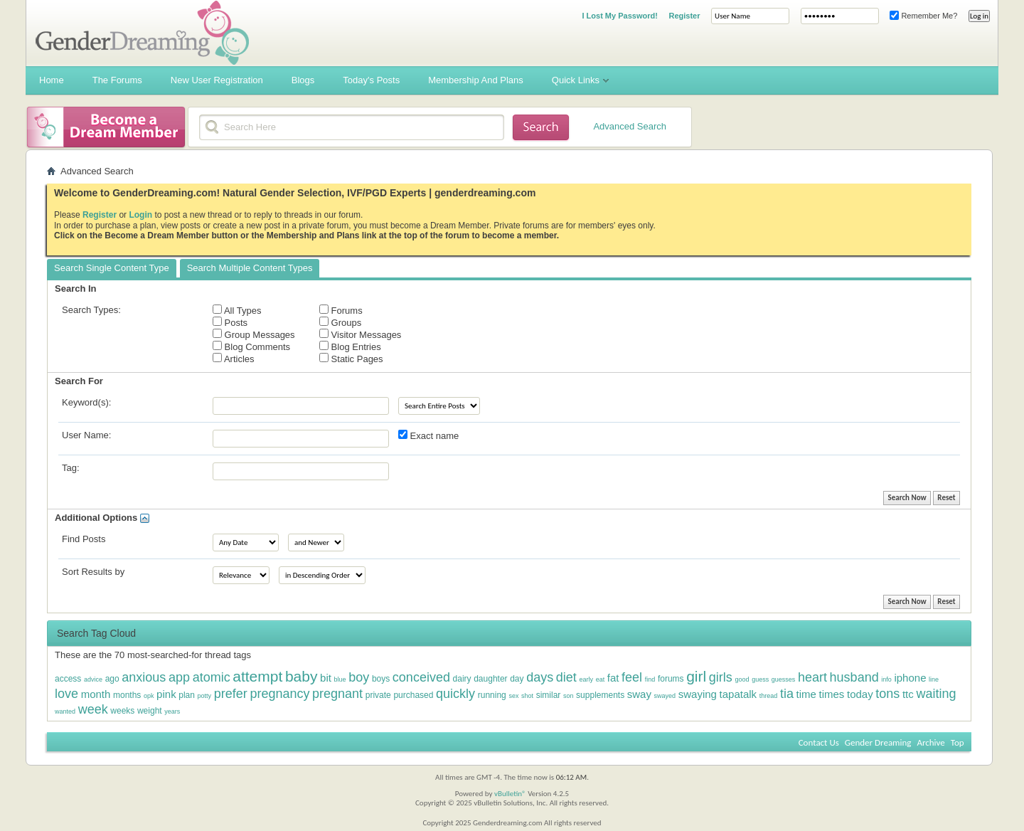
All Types (237, 310)
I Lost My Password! (619, 15)
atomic (211, 677)
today (860, 694)
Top (957, 742)
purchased (413, 695)
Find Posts (83, 539)
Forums (341, 310)
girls (720, 677)
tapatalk (738, 694)
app (179, 677)
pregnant (337, 694)
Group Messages (254, 334)
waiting (936, 694)
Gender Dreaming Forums (142, 33)
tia (787, 694)
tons (887, 694)
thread (768, 695)
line (934, 679)
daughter (490, 679)
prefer (230, 694)
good (742, 679)
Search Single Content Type (111, 268)
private (378, 695)
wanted (65, 711)
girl (696, 676)
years (172, 711)
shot (527, 695)
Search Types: (91, 310)
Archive (930, 742)
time (806, 694)
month (96, 694)
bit (325, 678)
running (492, 695)
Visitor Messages (360, 334)
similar (548, 695)
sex (513, 695)
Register (684, 15)
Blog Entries (350, 346)
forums (671, 679)
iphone (910, 678)
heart (812, 677)
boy (358, 677)
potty (205, 695)
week (93, 709)
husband (854, 677)
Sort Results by (93, 571)
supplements (600, 695)
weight (149, 711)
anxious (144, 677)
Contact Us (819, 742)
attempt (257, 676)
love (66, 694)
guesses (784, 679)
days (539, 677)
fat (613, 678)
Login (140, 215)
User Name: (86, 435)
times (832, 694)
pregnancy (279, 694)
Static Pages (351, 358)
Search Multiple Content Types (250, 268)
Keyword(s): (86, 402)
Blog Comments (251, 346)
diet (566, 677)
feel (632, 677)
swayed (665, 695)
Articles (234, 358)
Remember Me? (923, 15)
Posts (230, 322)
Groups (340, 322)
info (886, 679)
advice (93, 679)
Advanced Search (629, 126)
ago (112, 679)
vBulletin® (510, 793)
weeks (122, 711)
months (127, 695)
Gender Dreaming (878, 742)
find (650, 679)
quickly (455, 694)
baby (301, 676)
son (568, 695)
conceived (421, 677)
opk (149, 695)
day (516, 679)
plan (186, 695)
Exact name (428, 435)
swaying (697, 694)
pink (166, 694)
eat (600, 679)
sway (639, 694)
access (68, 679)
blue (340, 679)
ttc (908, 694)
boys (381, 679)
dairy (462, 679)
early (586, 679)
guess (760, 679)
